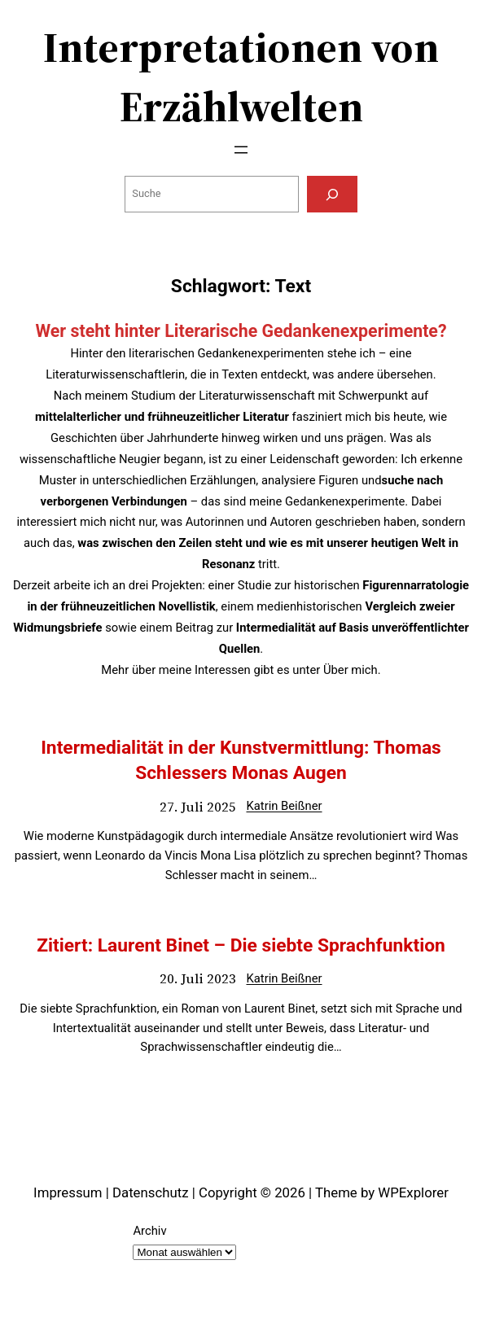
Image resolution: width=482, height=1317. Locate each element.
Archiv (149, 1230)
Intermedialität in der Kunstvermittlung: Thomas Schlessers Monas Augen (241, 761)
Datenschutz (150, 1192)
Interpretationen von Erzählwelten (241, 77)
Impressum (67, 1192)
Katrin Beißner (284, 806)
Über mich (350, 670)
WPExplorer (413, 1192)
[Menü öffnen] (241, 150)
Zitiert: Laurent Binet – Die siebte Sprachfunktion (241, 945)
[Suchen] (332, 194)
